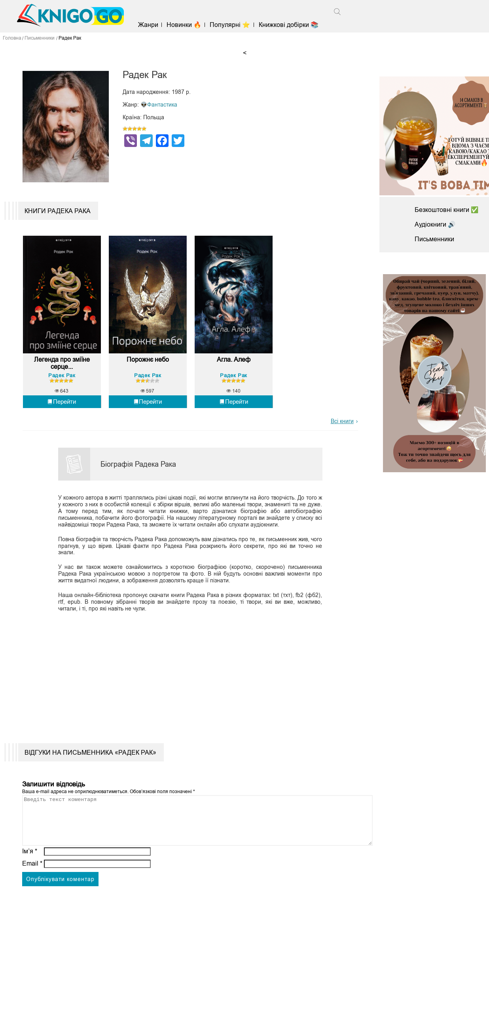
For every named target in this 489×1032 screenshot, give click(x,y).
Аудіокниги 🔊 (435, 224)
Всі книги (342, 425)
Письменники (434, 239)
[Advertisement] (185, 675)
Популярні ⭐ (232, 24)
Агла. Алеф (233, 364)
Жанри (150, 24)
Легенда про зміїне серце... (61, 367)
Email (32, 877)
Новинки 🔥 (186, 24)
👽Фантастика (158, 104)
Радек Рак (61, 379)
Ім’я (29, 864)
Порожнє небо (148, 364)
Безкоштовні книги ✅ (447, 209)
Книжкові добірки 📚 (290, 24)
